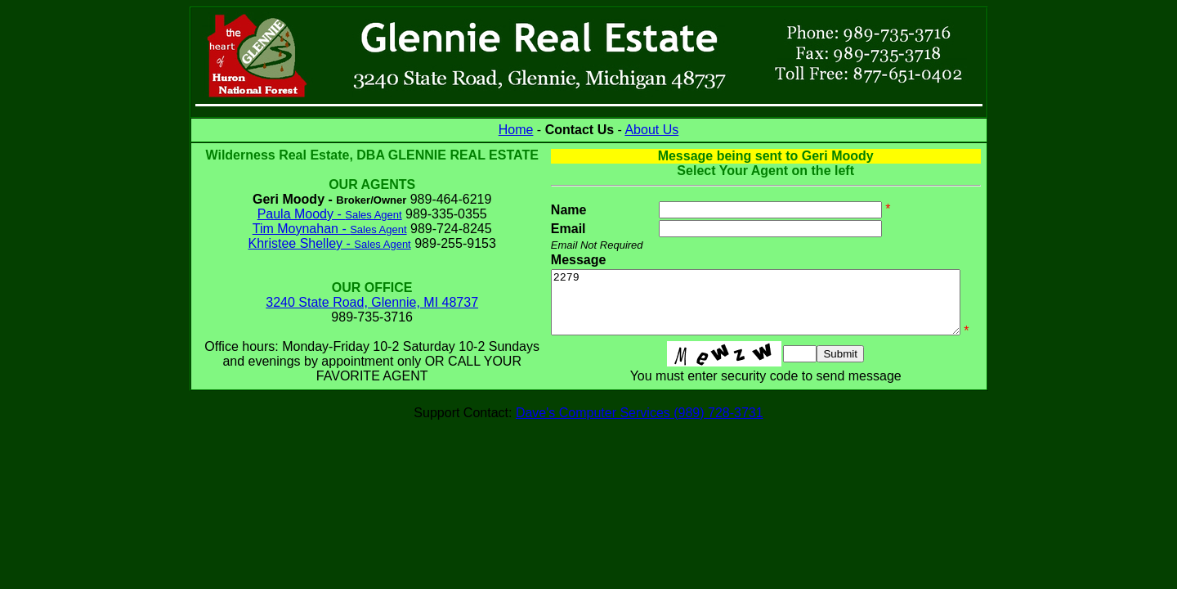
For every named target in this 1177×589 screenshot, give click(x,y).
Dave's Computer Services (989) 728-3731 (639, 436)
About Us (651, 130)
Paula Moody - (315, 229)
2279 (751, 308)
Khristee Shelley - (315, 258)
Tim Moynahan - (315, 243)
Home (516, 130)
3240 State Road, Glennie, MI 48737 (358, 317)
